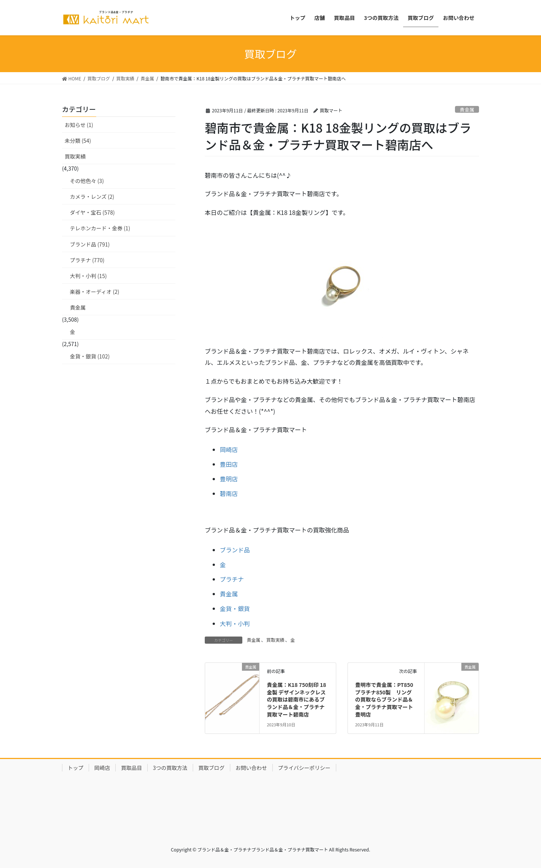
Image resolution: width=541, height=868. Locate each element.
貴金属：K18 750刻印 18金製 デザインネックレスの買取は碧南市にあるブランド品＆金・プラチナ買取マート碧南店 (296, 699)
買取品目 (131, 767)
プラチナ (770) (87, 260)
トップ (75, 767)
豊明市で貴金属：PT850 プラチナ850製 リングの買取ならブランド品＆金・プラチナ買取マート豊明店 (384, 699)
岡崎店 (229, 449)
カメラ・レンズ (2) (92, 196)
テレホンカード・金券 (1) (100, 228)
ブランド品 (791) (90, 244)
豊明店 (229, 478)
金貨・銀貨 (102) (90, 356)
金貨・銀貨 (235, 608)
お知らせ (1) (79, 125)
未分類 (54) (78, 140)
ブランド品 (235, 549)
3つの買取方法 (170, 767)
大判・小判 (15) (88, 276)
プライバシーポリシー (304, 767)
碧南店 (229, 493)
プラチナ (232, 579)
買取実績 (275, 640)
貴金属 (467, 109)
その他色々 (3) (87, 180)
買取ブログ (211, 767)
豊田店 (229, 464)
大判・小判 (235, 623)
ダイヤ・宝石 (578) (92, 212)
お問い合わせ (251, 767)
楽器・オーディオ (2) (94, 291)
